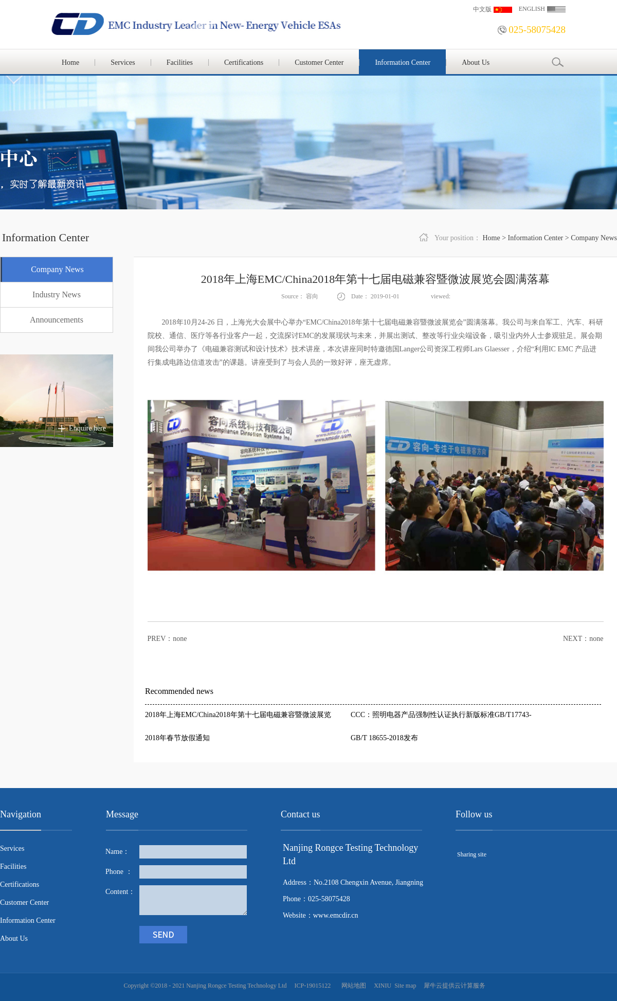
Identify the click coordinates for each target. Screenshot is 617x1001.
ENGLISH (532, 8)
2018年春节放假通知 (177, 738)
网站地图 (352, 985)
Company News (594, 238)
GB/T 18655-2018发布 (384, 738)
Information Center (536, 238)
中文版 (482, 9)
